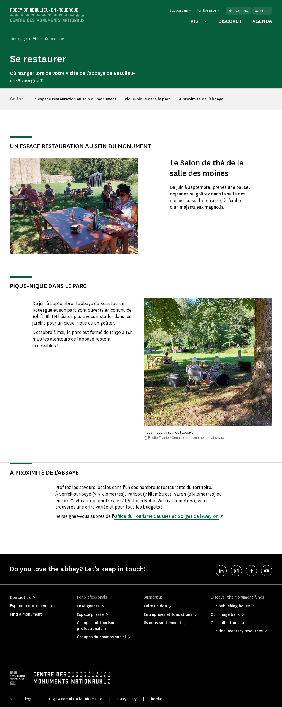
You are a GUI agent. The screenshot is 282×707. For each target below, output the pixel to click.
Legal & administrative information (76, 699)
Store (262, 11)
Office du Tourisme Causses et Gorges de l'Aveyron (166, 516)
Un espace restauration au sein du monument (74, 99)
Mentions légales (23, 699)
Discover (229, 21)
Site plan (156, 699)
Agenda (262, 21)
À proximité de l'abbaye (201, 99)
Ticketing (238, 11)
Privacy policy (126, 699)
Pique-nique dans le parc (148, 99)
